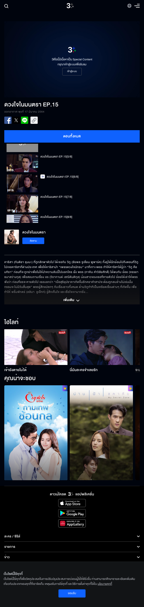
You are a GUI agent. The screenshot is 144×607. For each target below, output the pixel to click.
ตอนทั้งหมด (72, 136)
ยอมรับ (72, 593)
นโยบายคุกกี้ (105, 584)
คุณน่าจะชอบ (20, 378)
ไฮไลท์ (11, 322)
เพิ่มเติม (72, 300)
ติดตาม (33, 241)
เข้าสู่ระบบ (72, 71)
